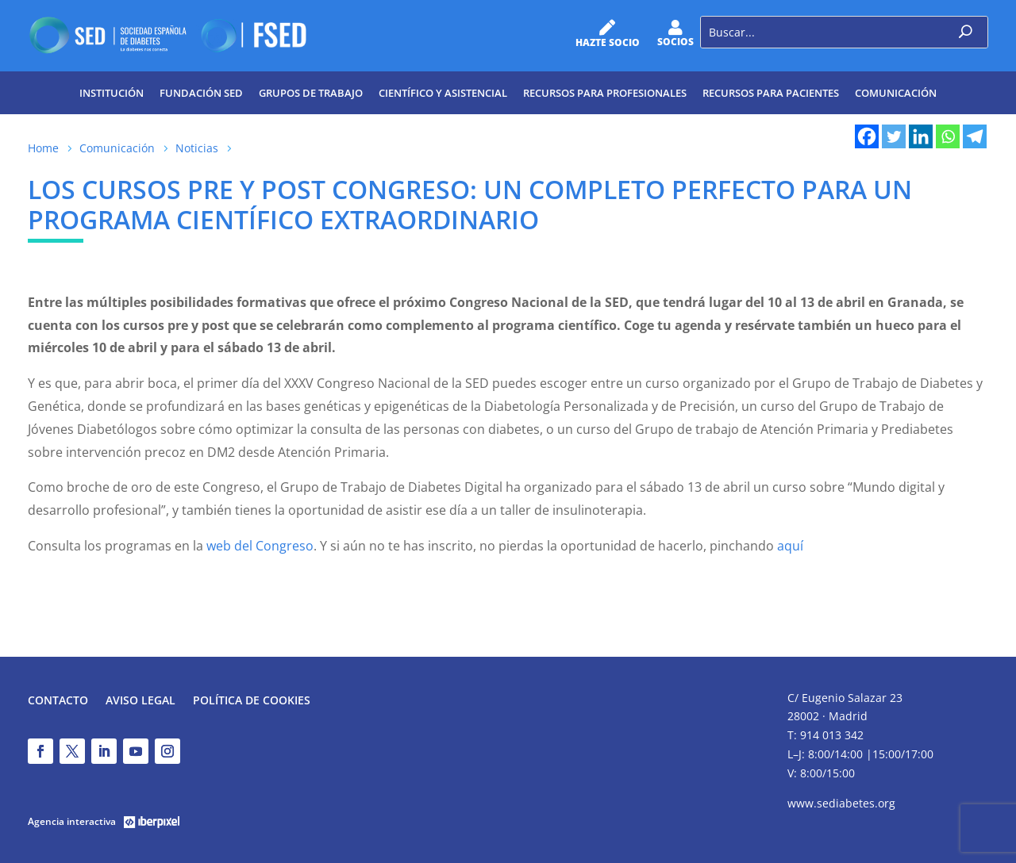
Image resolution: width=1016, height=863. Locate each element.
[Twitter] (894, 136)
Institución (111, 93)
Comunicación (896, 93)
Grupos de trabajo (311, 93)
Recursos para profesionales (605, 93)
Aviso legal (140, 701)
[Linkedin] (921, 136)
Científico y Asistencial (443, 93)
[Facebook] (867, 136)
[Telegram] (975, 136)
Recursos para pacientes (770, 93)
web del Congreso (260, 545)
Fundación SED (201, 93)
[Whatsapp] (948, 136)
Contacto (58, 701)
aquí (790, 545)
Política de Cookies (251, 701)
